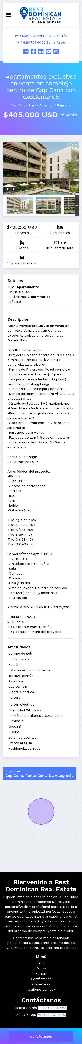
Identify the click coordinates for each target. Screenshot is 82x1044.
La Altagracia (60, 105)
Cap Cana (19, 105)
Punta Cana (38, 105)
